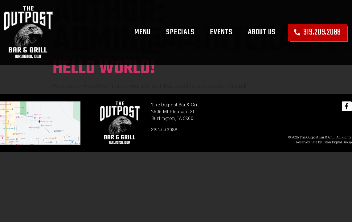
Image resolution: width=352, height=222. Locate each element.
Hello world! (104, 68)
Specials (180, 32)
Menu (142, 32)
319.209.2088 (164, 130)
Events (221, 32)
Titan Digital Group (337, 142)
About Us (262, 32)
